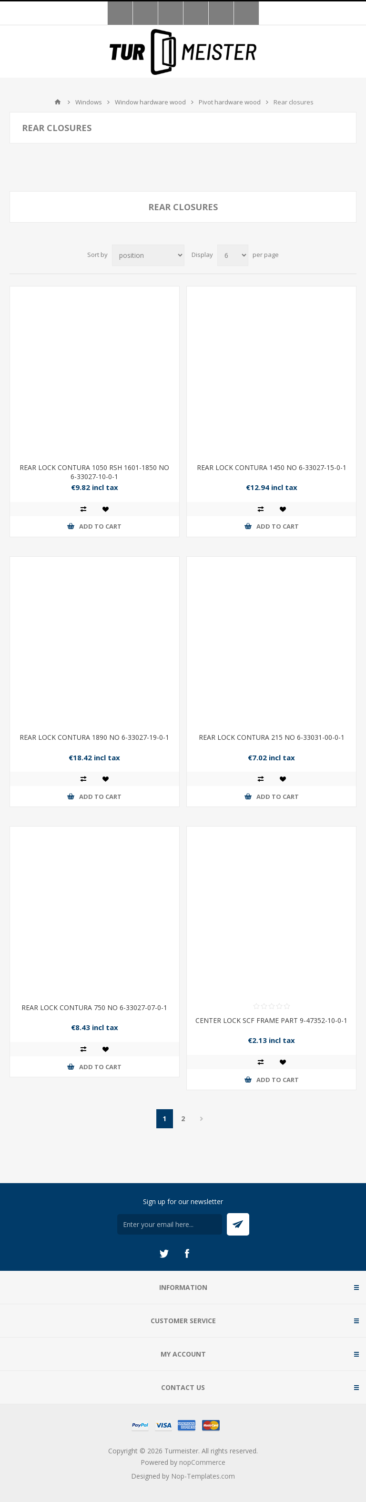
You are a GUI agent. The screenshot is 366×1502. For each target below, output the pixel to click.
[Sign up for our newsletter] (169, 1224)
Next (201, 1118)
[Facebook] (186, 1253)
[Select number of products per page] (232, 255)
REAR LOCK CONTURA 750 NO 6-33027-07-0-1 (94, 1007)
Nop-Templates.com (203, 1476)
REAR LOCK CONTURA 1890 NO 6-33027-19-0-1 (94, 737)
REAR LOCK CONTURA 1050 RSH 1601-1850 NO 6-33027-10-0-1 (94, 472)
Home (57, 102)
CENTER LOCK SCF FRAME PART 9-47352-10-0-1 (271, 1020)
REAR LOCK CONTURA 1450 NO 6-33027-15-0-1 (271, 467)
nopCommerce (202, 1462)
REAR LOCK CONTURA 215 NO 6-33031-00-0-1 (272, 737)
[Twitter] (164, 1253)
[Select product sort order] (148, 255)
